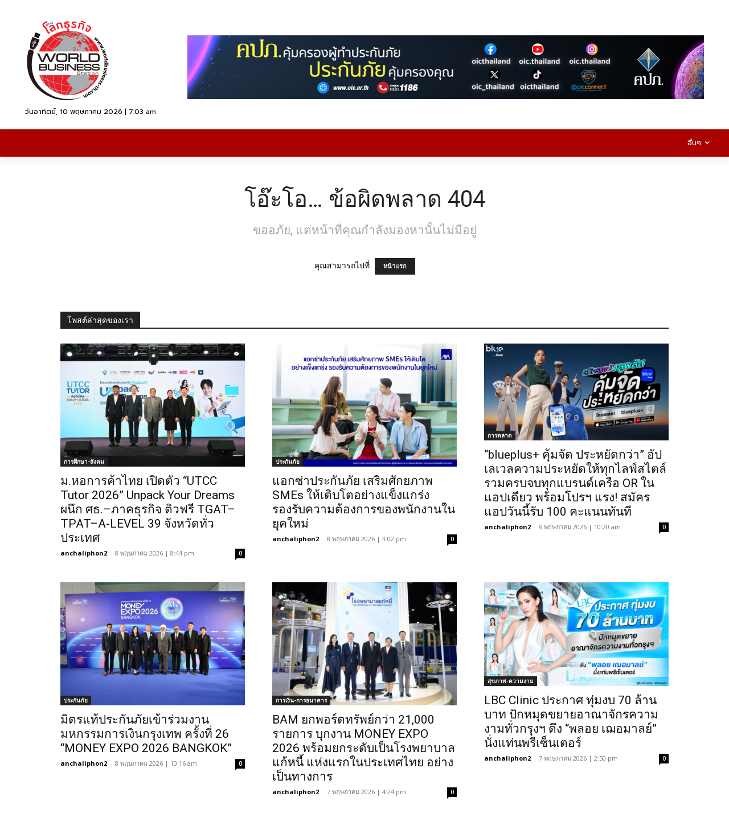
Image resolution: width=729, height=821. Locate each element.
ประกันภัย (288, 461)
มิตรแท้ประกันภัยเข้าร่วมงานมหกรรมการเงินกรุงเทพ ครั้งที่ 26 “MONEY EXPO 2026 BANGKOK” (146, 734)
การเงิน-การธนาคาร (301, 700)
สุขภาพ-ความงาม (511, 681)
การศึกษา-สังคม (84, 461)
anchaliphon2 (83, 553)
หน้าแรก (395, 266)
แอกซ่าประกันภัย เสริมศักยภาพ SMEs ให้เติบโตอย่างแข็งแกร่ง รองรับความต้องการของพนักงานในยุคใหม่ (363, 502)
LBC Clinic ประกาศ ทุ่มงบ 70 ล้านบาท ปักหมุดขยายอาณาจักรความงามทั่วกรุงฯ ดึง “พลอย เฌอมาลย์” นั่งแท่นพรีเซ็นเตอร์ (571, 721)
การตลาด (500, 435)
